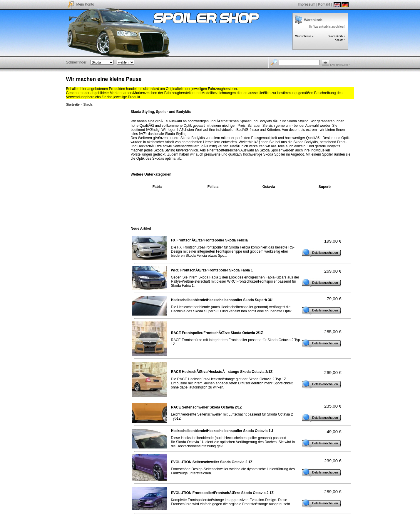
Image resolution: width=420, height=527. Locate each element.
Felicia (213, 187)
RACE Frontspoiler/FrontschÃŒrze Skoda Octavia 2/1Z (217, 333)
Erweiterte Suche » (340, 65)
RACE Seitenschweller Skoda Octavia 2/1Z (206, 407)
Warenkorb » (337, 36)
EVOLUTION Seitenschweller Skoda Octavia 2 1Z (211, 462)
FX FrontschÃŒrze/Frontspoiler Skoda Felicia (209, 240)
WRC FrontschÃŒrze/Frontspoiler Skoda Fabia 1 (212, 270)
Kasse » (339, 39)
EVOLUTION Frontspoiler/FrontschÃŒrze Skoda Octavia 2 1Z (222, 493)
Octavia (268, 187)
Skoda (87, 104)
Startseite (73, 104)
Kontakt (324, 4)
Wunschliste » (304, 36)
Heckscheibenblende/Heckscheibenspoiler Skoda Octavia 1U (222, 431)
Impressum (306, 4)
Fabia (157, 187)
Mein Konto (85, 4)
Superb (325, 187)
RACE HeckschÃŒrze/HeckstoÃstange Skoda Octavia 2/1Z (221, 372)
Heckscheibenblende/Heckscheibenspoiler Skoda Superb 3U (221, 300)
